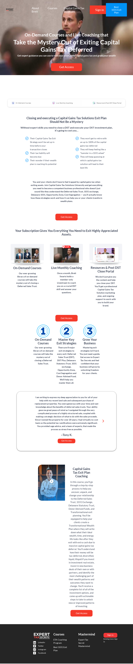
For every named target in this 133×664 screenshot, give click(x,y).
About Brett (35, 9)
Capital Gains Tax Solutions (74, 9)
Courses (52, 8)
